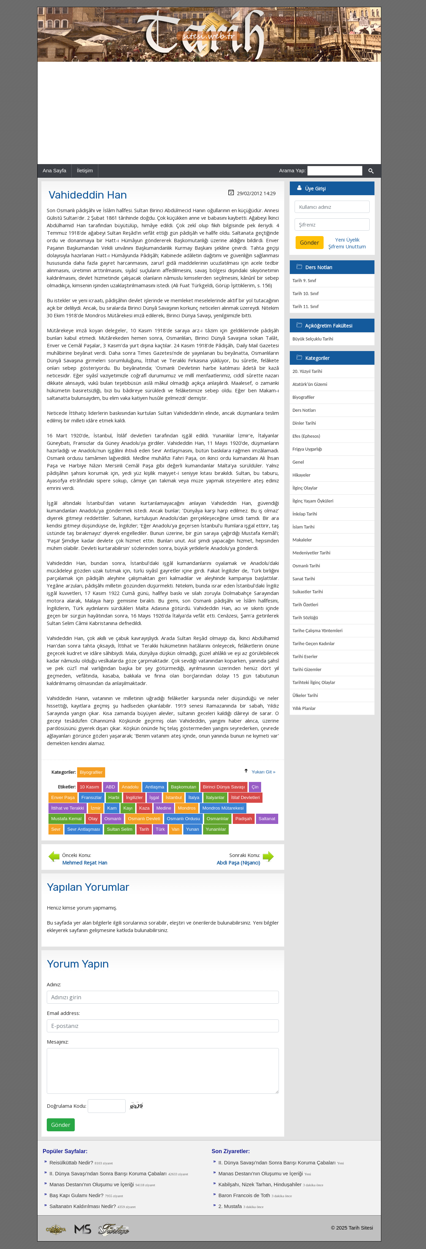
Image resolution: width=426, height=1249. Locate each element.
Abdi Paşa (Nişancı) (238, 862)
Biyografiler (304, 397)
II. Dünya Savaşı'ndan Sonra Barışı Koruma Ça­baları (108, 1173)
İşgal (154, 797)
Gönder (60, 1125)
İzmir (96, 808)
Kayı (127, 808)
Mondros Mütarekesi (223, 808)
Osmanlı (113, 818)
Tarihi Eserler (305, 656)
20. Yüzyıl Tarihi (307, 371)
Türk (160, 829)
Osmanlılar (218, 818)
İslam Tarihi (303, 527)
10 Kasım (89, 786)
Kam (111, 808)
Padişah (244, 818)
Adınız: (54, 984)
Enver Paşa (63, 797)
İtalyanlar (215, 797)
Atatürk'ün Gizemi (310, 384)
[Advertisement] (209, 113)
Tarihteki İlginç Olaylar (314, 682)
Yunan (192, 829)
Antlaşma (154, 786)
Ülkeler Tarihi (305, 695)
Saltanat (267, 818)
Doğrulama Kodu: (66, 1105)
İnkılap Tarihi (305, 514)
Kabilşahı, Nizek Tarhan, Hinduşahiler (259, 1184)
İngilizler (134, 797)
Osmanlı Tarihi (306, 566)
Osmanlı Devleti (144, 818)
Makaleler (302, 540)
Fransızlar (92, 797)
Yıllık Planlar (304, 708)
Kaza (144, 808)
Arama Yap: (292, 170)
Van (176, 829)
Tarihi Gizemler (307, 669)
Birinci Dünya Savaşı (224, 786)
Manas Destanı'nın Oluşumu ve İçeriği (91, 1184)
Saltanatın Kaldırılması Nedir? (82, 1206)
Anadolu (130, 786)
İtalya (193, 797)
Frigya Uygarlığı (307, 449)
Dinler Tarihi (304, 423)
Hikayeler (302, 475)
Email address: (63, 1013)
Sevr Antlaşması (83, 829)
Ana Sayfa (54, 170)
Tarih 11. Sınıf (305, 306)
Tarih (144, 829)
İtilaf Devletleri (245, 797)
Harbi (114, 797)
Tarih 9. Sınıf (304, 281)
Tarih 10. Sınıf (305, 293)
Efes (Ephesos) (306, 436)
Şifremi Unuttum (347, 246)
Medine (163, 808)
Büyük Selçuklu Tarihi (313, 339)
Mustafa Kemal (66, 818)
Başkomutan (183, 786)
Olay (93, 818)
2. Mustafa (230, 1206)
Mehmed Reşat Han (84, 862)
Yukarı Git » (263, 771)
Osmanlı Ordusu (183, 818)
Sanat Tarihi (304, 579)
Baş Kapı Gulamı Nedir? (76, 1195)
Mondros (187, 808)
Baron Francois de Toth (244, 1195)
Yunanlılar (216, 829)
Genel (298, 462)
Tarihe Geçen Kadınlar (314, 644)
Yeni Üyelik (347, 239)
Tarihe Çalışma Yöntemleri (318, 631)
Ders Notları (304, 410)
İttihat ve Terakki (67, 808)
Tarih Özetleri (305, 605)
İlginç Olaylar (305, 488)
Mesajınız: (58, 1041)
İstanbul (174, 797)
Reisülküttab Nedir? (71, 1162)
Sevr (55, 829)
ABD (110, 786)
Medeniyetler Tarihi (311, 553)
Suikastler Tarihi (308, 592)
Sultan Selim (119, 829)
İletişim (85, 170)
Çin (255, 786)
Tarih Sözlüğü (305, 618)
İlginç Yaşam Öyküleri (313, 501)
